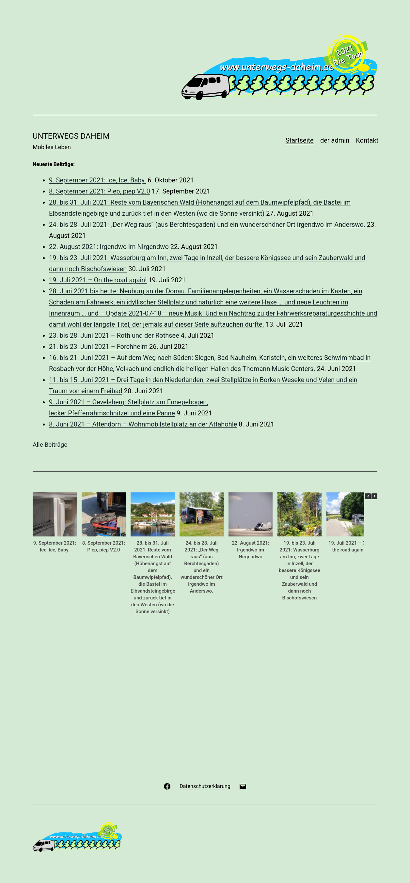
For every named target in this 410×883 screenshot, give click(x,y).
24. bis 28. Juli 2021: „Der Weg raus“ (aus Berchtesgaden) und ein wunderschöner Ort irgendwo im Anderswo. (207, 224)
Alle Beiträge (50, 444)
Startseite (300, 140)
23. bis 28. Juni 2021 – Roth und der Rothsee (114, 335)
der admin (334, 140)
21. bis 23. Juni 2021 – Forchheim (98, 346)
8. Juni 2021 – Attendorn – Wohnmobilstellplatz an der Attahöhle (143, 424)
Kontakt (367, 140)
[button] (374, 496)
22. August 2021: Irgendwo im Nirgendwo (109, 247)
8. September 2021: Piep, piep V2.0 (99, 191)
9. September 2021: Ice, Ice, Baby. (97, 180)
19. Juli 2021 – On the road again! (98, 280)
